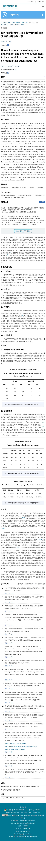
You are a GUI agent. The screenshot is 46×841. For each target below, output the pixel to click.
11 (4, 528)
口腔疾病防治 (5, 23)
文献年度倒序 (29, 584)
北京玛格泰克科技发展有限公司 (26, 836)
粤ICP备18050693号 (35, 810)
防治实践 (4, 28)
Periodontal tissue (19, 198)
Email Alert (41, 1)
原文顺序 (20, 584)
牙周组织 (40, 187)
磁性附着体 (4, 187)
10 (2, 528)
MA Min (17, 66)
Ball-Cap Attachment (24, 195)
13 (39, 539)
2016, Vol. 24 (16, 23)
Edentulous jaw (40, 195)
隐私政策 (23, 807)
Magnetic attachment (8, 195)
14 (41, 539)
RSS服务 (31, 1)
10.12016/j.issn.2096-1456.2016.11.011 (12, 25)
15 (15, 547)
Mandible (7, 198)
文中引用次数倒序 (40, 584)
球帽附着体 (15, 187)
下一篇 (27, 231)
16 (17, 547)
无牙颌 (24, 187)
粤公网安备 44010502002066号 (16, 810)
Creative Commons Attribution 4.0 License (29, 815)
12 (37, 539)
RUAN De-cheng (6, 66)
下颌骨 (32, 187)
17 (19, 547)
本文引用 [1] (8, 593)
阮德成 (3, 42)
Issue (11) (25, 23)
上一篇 (18, 231)
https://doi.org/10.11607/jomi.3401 (15, 743)
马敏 (9, 42)
